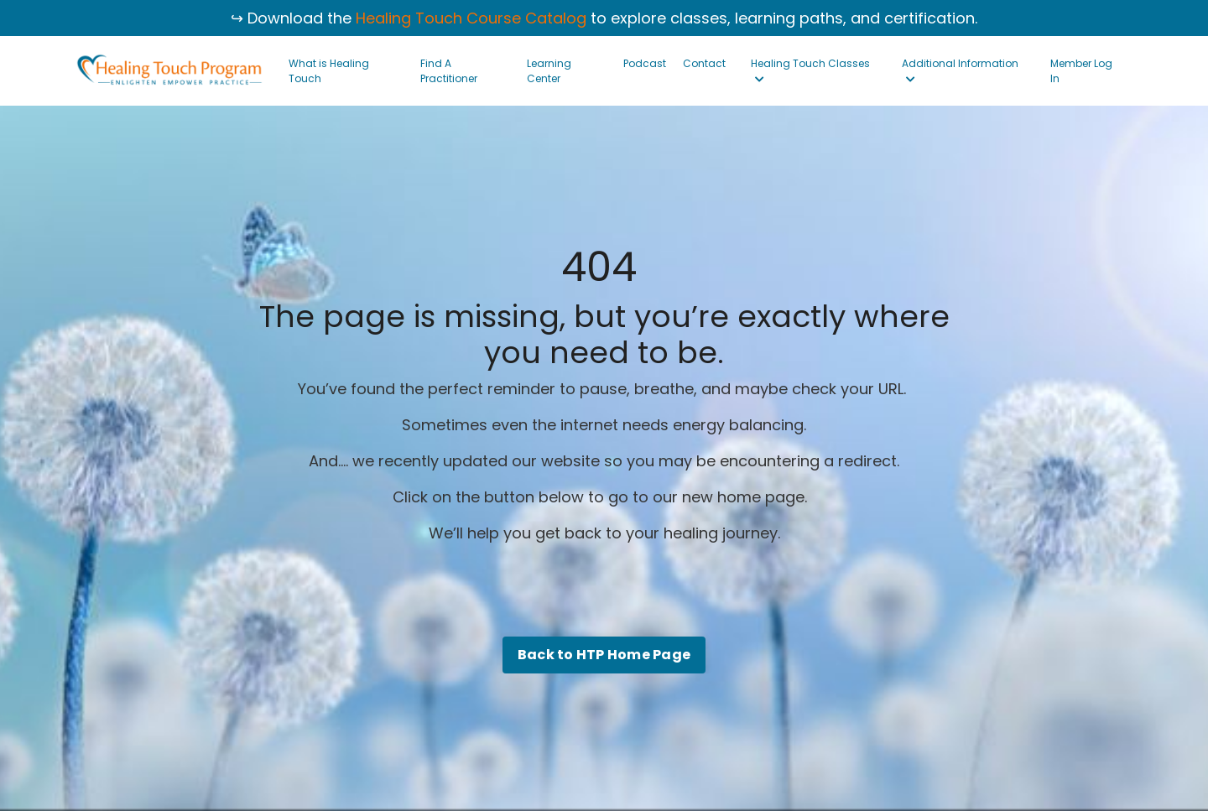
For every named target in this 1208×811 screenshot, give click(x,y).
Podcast (644, 63)
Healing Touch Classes (810, 70)
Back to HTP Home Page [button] (604, 654)
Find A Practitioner (448, 71)
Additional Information (960, 70)
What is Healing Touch (329, 71)
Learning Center (549, 71)
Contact (704, 63)
